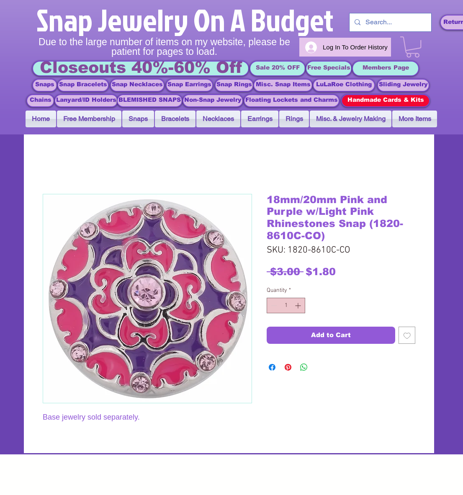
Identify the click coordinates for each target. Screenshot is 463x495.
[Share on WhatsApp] (304, 367)
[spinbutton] (285, 305)
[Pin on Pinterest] (288, 367)
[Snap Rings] (234, 85)
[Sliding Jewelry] (403, 85)
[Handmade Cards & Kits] (385, 100)
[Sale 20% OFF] (278, 68)
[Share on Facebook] (272, 367)
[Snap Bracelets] (83, 85)
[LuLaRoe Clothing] (344, 85)
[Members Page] (385, 68)
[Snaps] (44, 85)
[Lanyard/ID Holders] (86, 100)
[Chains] (40, 100)
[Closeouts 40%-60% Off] (140, 68)
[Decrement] (273, 305)
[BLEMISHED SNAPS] (150, 100)
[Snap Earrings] (189, 85)
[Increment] (298, 305)
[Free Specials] (329, 68)
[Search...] (389, 22)
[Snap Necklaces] (137, 85)
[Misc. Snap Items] (283, 85)
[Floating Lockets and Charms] (292, 100)
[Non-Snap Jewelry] (213, 100)
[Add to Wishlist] (407, 335)
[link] (412, 46)
